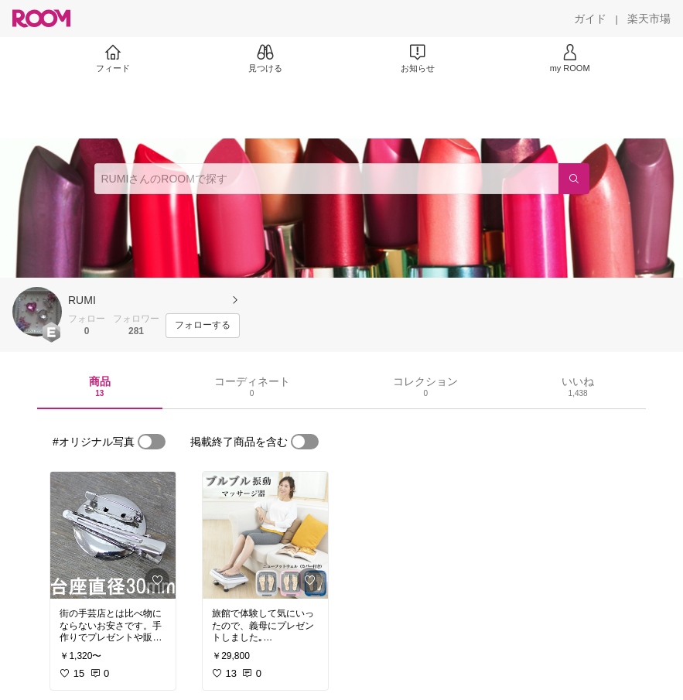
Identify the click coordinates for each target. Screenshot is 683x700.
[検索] (573, 178)
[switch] (152, 441)
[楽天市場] (649, 19)
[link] (113, 535)
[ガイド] (590, 19)
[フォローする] (203, 325)
